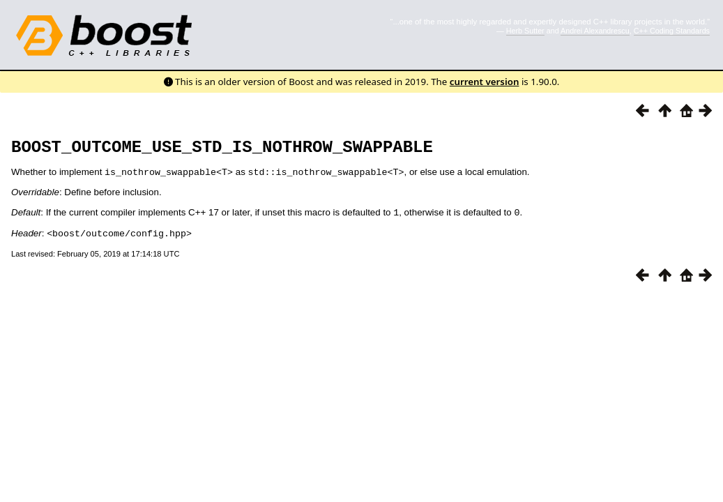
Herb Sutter (525, 30)
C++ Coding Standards (672, 30)
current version (484, 81)
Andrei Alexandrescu (595, 30)
